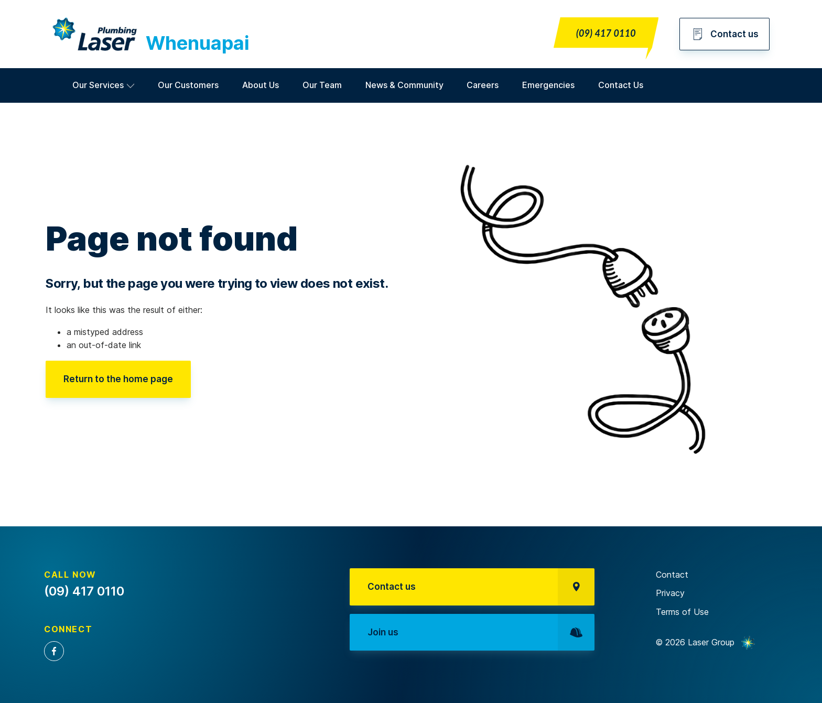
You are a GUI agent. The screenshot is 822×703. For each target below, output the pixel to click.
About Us (260, 85)
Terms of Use (682, 612)
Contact (672, 574)
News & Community (404, 85)
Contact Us (620, 85)
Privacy (670, 593)
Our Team (322, 85)
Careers (483, 85)
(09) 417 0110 (606, 33)
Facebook (54, 651)
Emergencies (548, 85)
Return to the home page (118, 379)
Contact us (724, 34)
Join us (480, 632)
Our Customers (188, 85)
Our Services (98, 85)
